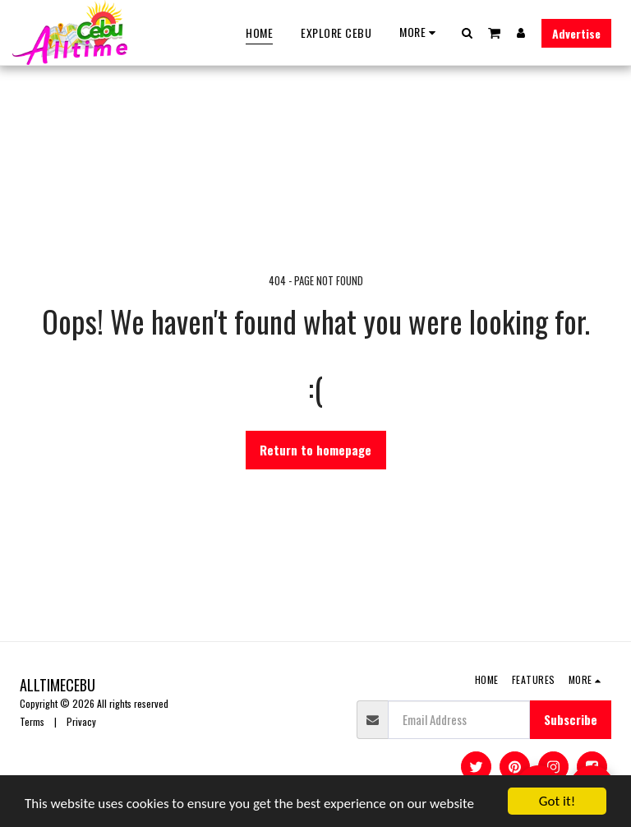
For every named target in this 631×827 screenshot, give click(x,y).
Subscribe (570, 719)
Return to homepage (315, 450)
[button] (467, 32)
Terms (32, 721)
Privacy (81, 721)
